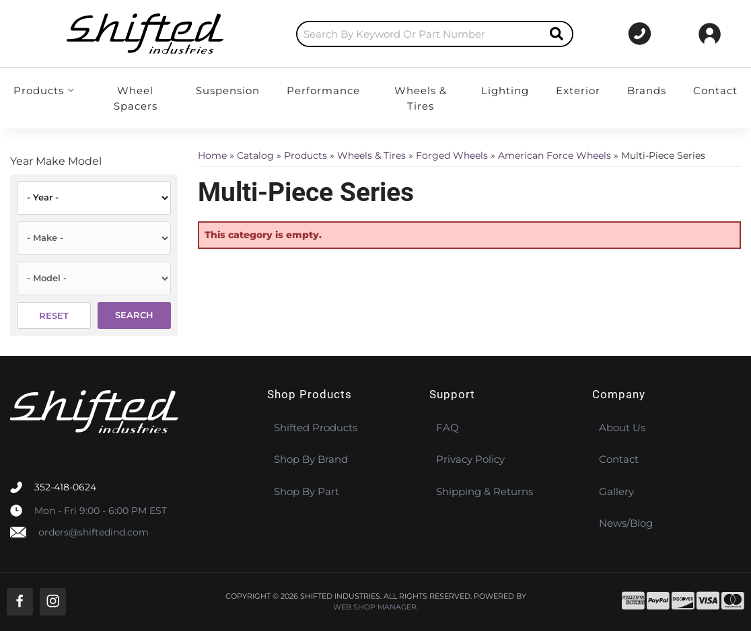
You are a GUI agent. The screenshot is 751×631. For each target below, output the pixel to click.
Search (134, 314)
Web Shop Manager (374, 607)
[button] (399, 34)
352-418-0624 (65, 487)
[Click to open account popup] (709, 34)
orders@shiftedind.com (93, 532)
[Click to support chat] (632, 34)
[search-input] (384, 34)
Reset (54, 315)
